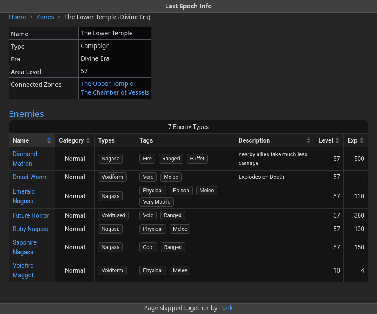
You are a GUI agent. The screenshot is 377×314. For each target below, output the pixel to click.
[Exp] (356, 140)
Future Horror (31, 215)
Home (17, 17)
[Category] (75, 140)
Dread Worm (29, 177)
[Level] (329, 140)
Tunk (226, 308)
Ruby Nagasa (30, 228)
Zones (45, 17)
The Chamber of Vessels (115, 92)
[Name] (32, 140)
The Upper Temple (107, 83)
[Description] (275, 140)
